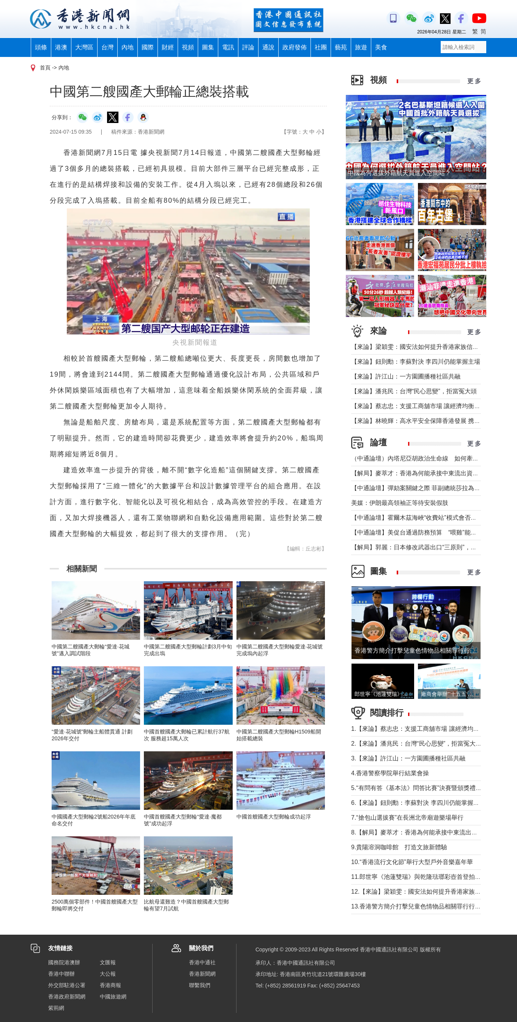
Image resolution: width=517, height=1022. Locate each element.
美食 (381, 47)
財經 (168, 47)
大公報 (108, 974)
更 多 (474, 81)
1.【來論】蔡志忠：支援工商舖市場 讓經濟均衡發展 (421, 728)
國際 (148, 47)
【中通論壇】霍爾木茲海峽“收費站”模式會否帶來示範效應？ (432, 517)
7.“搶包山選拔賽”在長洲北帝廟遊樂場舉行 (407, 817)
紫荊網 (56, 1008)
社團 (321, 47)
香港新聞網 (202, 974)
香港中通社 (202, 962)
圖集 (208, 47)
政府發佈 (294, 47)
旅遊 (361, 47)
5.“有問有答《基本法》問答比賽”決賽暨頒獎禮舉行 (419, 788)
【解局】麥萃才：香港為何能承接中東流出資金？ (418, 473)
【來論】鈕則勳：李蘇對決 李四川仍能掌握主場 (415, 361)
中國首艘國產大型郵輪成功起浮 (273, 817)
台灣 (107, 47)
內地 (127, 47)
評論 (248, 47)
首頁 (45, 68)
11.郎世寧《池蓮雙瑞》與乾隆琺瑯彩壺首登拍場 (416, 877)
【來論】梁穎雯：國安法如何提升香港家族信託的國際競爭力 (433, 347)
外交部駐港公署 (66, 985)
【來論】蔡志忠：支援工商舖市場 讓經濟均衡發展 (418, 406)
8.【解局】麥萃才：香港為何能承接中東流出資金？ (420, 832)
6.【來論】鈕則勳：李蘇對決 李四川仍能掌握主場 (418, 803)
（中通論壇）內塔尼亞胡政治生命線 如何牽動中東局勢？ (430, 458)
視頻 (188, 47)
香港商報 (110, 985)
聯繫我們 (199, 985)
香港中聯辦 (61, 974)
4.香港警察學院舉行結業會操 (390, 773)
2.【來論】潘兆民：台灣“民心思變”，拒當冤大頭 (416, 743)
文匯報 (108, 962)
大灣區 (84, 47)
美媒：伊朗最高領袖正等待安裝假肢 (399, 503)
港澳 (61, 47)
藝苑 (341, 47)
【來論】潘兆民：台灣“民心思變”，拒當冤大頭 (414, 391)
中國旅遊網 (113, 997)
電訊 (228, 47)
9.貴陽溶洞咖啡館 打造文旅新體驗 (399, 847)
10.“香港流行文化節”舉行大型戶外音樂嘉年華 (412, 862)
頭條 (41, 47)
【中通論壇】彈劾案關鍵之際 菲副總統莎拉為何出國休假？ (431, 488)
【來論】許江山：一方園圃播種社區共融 (405, 376)
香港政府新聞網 (66, 997)
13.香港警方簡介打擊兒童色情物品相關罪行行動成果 (422, 906)
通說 (268, 47)
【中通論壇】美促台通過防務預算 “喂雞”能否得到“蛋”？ (431, 532)
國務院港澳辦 (64, 962)
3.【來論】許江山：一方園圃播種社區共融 (408, 758)
